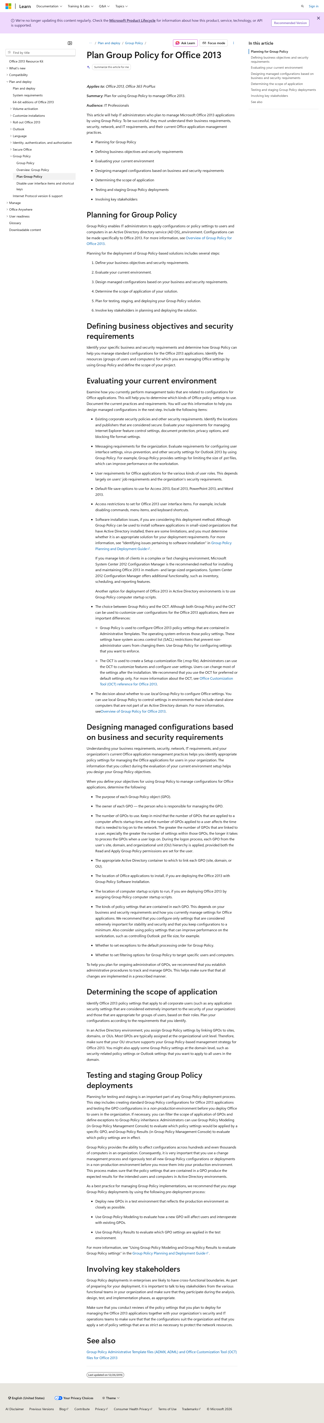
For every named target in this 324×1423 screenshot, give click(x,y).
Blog (62, 1409)
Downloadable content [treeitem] (25, 230)
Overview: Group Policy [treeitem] (32, 170)
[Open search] (302, 6)
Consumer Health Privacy (131, 1409)
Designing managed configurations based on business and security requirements (282, 75)
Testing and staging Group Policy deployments (283, 89)
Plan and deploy (109, 43)
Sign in (314, 6)
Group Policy (134, 43)
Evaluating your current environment (277, 67)
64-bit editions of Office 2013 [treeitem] (33, 102)
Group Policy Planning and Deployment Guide (168, 1253)
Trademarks (190, 1409)
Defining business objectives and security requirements (279, 59)
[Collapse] (70, 43)
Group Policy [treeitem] (25, 163)
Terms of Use (167, 1409)
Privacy (100, 1409)
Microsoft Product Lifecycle (132, 20)
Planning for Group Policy (269, 51)
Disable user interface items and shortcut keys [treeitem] (45, 186)
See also (256, 102)
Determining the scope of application (277, 83)
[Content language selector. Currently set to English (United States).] (26, 1398)
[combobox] (40, 52)
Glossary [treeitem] (15, 223)
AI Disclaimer (14, 1409)
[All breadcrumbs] (91, 43)
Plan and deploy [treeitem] (24, 88)
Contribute (82, 1409)
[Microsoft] (8, 6)
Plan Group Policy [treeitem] (29, 176)
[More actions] (233, 43)
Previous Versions (41, 1409)
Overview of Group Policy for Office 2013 (133, 711)
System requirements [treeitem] (28, 95)
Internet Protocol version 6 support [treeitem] (38, 196)
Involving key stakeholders (269, 95)
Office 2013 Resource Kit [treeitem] (26, 61)
